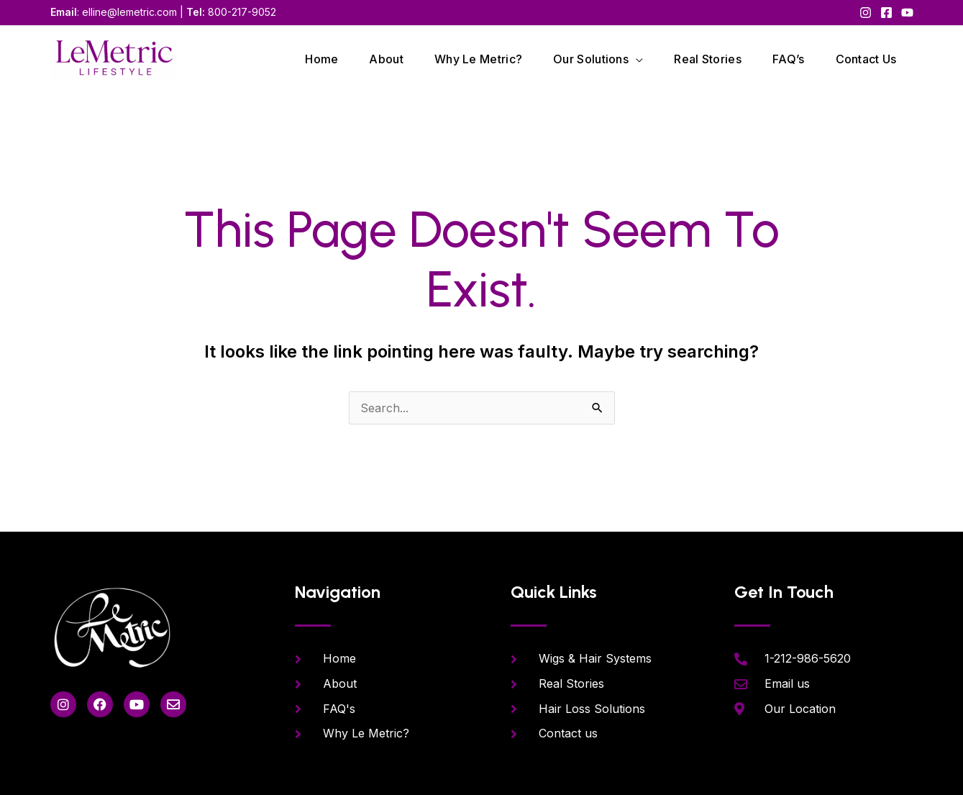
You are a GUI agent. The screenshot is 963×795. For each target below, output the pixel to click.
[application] (636, 59)
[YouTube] (907, 12)
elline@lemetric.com (129, 12)
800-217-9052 (242, 12)
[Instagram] (865, 12)
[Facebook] (886, 12)
